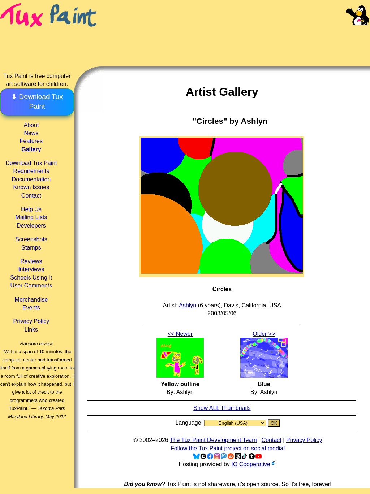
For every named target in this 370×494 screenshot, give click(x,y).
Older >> (264, 334)
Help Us (31, 209)
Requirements (31, 171)
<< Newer (180, 334)
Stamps (31, 247)
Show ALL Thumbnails (221, 408)
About (31, 125)
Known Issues (31, 187)
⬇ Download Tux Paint (37, 101)
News (31, 133)
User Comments (31, 285)
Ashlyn (187, 305)
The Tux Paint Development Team (213, 440)
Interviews (31, 269)
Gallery (31, 149)
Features (31, 141)
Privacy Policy (31, 321)
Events (31, 307)
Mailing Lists (31, 217)
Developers (31, 225)
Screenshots (31, 239)
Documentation (31, 179)
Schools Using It (31, 277)
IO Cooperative (250, 464)
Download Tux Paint (31, 163)
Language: (189, 423)
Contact (31, 195)
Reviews (31, 261)
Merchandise (31, 299)
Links (31, 329)
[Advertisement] (234, 39)
